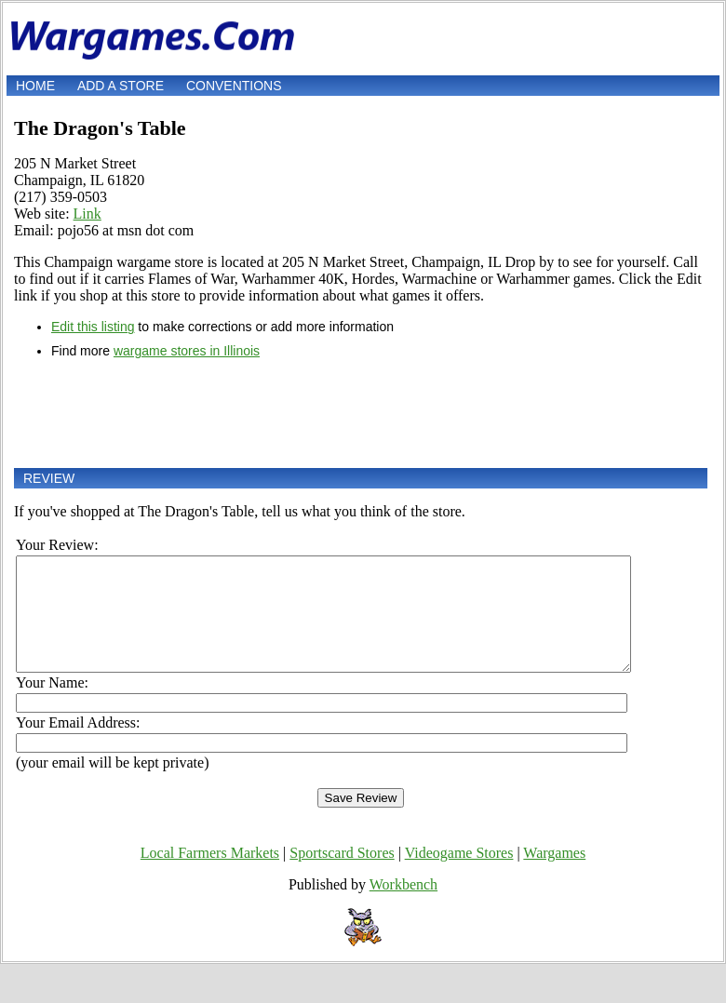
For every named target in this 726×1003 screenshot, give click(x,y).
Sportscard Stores (341, 875)
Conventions (234, 85)
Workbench (403, 907)
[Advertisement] (360, 413)
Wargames (554, 875)
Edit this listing (92, 326)
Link (87, 213)
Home (35, 85)
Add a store (120, 85)
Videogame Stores (459, 875)
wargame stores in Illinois (187, 350)
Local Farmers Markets (210, 875)
